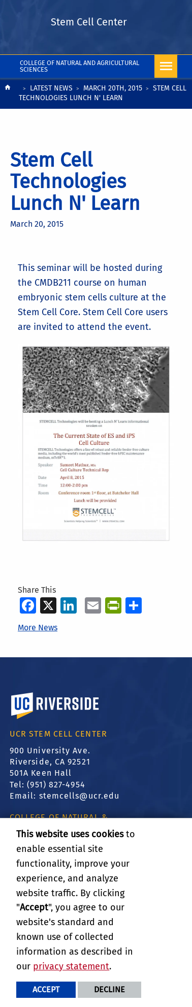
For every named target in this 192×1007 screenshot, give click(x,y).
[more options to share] (133, 605)
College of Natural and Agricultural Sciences (79, 66)
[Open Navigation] (165, 66)
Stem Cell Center (89, 22)
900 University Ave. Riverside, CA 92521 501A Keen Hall (50, 762)
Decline (109, 989)
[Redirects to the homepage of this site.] (7, 94)
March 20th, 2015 (112, 88)
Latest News (51, 88)
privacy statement (71, 966)
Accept (46, 989)
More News (37, 627)
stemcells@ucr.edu (79, 796)
